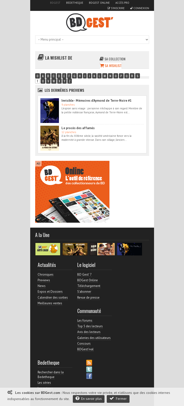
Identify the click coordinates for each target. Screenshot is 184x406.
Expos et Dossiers (50, 291)
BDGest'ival (85, 349)
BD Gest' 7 (84, 274)
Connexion (139, 8)
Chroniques (45, 274)
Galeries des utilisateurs (94, 338)
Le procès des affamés (78, 128)
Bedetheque (74, 2)
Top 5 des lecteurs (90, 326)
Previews (44, 280)
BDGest (55, 2)
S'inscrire (116, 8)
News (42, 286)
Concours (84, 343)
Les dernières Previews (64, 90)
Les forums (84, 320)
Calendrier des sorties (53, 297)
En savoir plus (89, 398)
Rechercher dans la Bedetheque (51, 374)
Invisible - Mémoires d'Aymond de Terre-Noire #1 (96, 100)
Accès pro (122, 2)
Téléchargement (88, 286)
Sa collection (112, 58)
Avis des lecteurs (89, 332)
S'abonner (84, 291)
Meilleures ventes (50, 303)
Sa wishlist (111, 65)
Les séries (44, 383)
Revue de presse (88, 297)
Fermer (118, 398)
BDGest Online (99, 2)
